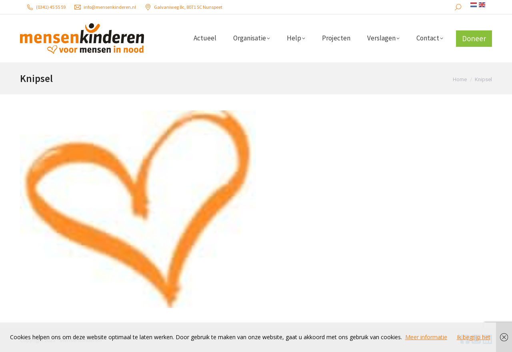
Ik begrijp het (473, 337)
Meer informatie (426, 337)
